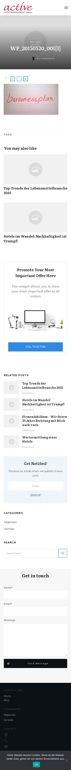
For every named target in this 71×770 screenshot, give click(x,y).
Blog (6, 700)
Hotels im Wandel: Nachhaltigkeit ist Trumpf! (35, 225)
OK (36, 764)
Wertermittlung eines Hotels (39, 439)
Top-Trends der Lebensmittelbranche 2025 (35, 176)
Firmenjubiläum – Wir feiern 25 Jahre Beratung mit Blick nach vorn (44, 420)
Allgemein (10, 522)
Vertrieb (9, 529)
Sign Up (35, 495)
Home (7, 696)
